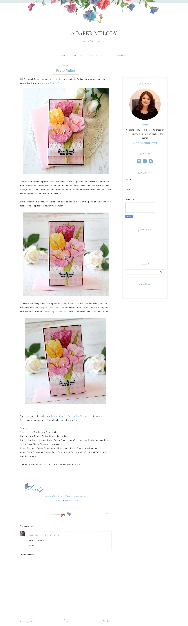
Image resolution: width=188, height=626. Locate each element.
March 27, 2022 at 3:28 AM (47, 535)
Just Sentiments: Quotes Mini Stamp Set (70, 416)
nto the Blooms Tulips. (53, 83)
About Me (77, 55)
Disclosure (120, 55)
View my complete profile (145, 143)
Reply (31, 545)
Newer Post (26, 621)
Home (63, 55)
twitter (69, 496)
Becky (31, 535)
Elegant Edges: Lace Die (54, 311)
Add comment (27, 554)
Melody (145, 124)
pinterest (81, 496)
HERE (79, 464)
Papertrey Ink (53, 79)
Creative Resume (98, 55)
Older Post (106, 621)
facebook (57, 496)
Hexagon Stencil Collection (52, 307)
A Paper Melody (94, 33)
